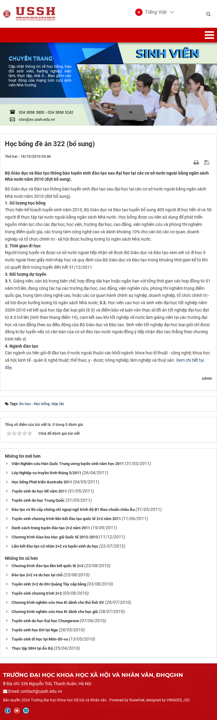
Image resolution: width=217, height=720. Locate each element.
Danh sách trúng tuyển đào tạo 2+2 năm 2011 (51, 528)
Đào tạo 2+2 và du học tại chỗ (37, 575)
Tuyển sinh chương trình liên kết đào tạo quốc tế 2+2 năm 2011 (66, 518)
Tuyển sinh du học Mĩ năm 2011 (39, 491)
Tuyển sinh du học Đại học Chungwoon (45, 620)
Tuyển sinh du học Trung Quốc (38, 500)
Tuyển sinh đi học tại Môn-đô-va (40, 639)
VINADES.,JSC (178, 700)
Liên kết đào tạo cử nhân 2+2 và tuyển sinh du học (55, 546)
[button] (151, 12)
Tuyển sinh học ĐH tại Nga (35, 630)
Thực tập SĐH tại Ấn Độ (32, 648)
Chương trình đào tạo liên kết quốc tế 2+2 (47, 565)
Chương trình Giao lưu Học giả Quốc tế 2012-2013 (55, 537)
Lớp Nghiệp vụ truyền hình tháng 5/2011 (46, 473)
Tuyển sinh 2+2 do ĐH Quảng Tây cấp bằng (49, 584)
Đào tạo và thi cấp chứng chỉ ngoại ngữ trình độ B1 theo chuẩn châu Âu (73, 509)
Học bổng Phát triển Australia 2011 (42, 482)
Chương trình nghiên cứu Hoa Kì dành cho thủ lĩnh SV (58, 602)
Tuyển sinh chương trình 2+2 (37, 593)
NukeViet (136, 700)
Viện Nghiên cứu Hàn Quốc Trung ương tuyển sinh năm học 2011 (68, 463)
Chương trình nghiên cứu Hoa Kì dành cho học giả (55, 611)
